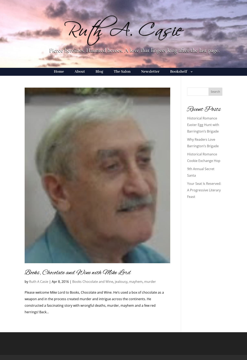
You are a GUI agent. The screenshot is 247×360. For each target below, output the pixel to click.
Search (215, 92)
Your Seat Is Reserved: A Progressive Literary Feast (204, 190)
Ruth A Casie (38, 281)
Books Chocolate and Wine (92, 281)
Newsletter (150, 72)
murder (150, 281)
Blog (99, 72)
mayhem (136, 281)
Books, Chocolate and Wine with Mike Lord (78, 273)
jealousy (121, 281)
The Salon (122, 72)
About (80, 72)
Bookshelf (178, 72)
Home (59, 72)
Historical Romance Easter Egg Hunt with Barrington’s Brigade (203, 125)
